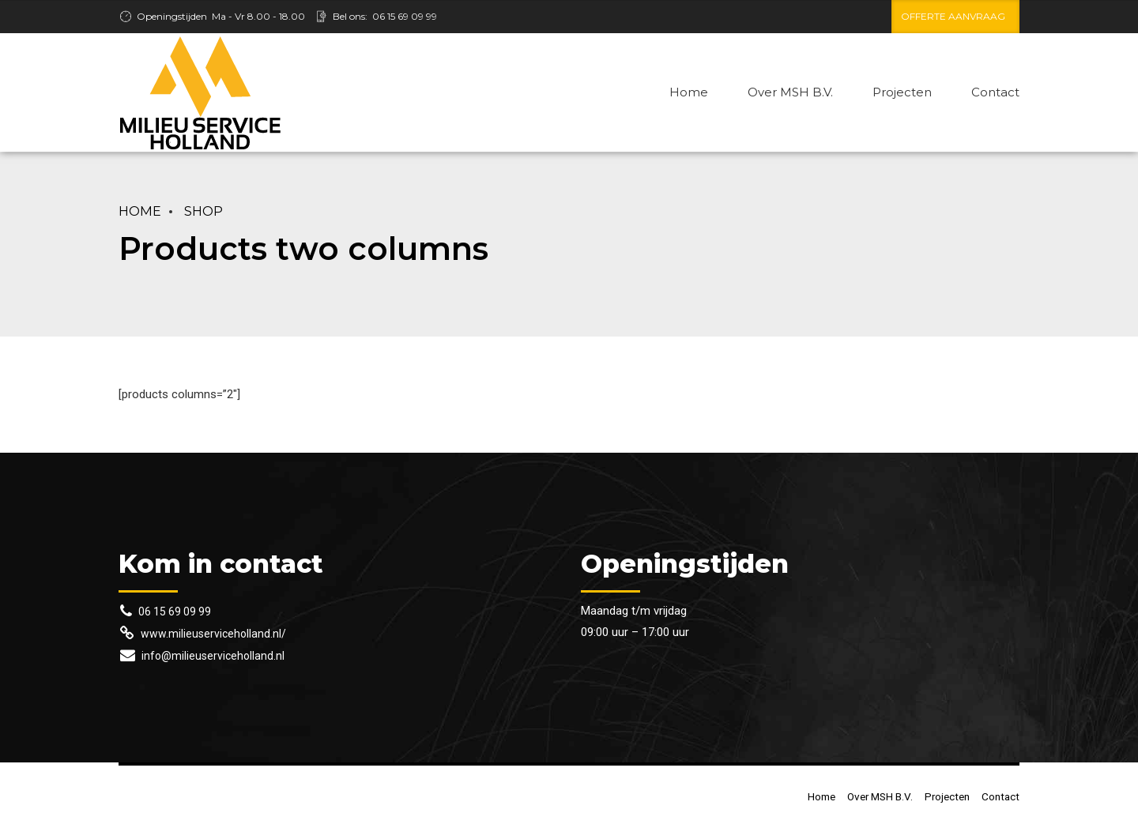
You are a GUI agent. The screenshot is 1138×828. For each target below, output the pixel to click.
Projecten (902, 92)
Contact (995, 92)
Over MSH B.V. (790, 92)
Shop (203, 211)
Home (688, 92)
